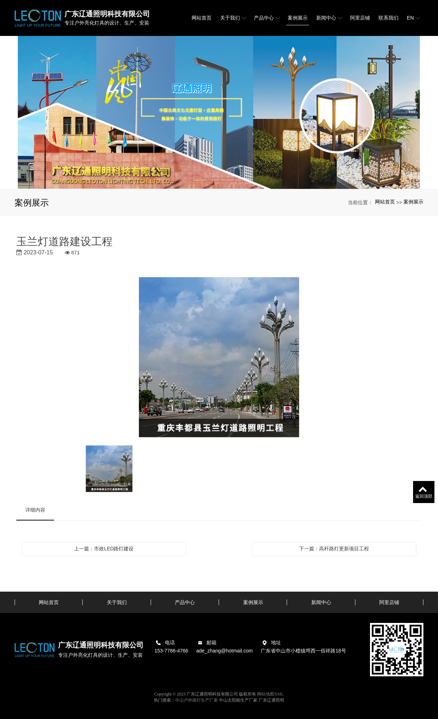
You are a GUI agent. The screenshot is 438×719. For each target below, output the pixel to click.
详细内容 (35, 510)
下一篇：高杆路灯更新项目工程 (334, 548)
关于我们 (117, 602)
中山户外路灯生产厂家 (196, 700)
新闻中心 (321, 602)
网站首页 (385, 202)
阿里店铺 (389, 602)
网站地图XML (270, 694)
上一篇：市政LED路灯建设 (104, 548)
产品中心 (185, 602)
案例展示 (413, 202)
